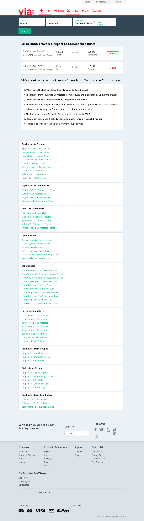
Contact (78, 451)
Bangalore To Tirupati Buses (35, 152)
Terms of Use (98, 458)
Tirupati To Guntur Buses (34, 360)
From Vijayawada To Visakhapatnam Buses (42, 274)
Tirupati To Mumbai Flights (34, 372)
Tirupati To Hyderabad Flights (36, 383)
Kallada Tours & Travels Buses (36, 240)
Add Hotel (23, 477)
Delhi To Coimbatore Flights (35, 213)
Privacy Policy (98, 455)
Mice (46, 465)
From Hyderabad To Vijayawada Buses (40, 270)
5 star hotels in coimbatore (35, 330)
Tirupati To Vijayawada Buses (36, 356)
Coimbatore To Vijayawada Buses (38, 406)
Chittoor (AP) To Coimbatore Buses (38, 190)
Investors (22, 462)
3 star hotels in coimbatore (35, 322)
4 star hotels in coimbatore (35, 326)
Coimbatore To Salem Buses (35, 403)
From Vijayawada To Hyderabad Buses (40, 281)
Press (21, 458)
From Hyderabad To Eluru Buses (37, 285)
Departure (79, 20)
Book (113, 53)
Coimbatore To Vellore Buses (36, 399)
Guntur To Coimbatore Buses (36, 193)
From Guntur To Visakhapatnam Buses (40, 303)
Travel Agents (25, 481)
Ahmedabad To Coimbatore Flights (38, 227)
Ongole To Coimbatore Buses (36, 197)
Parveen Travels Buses (32, 247)
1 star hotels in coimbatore (35, 315)
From (22, 20)
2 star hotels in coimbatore (35, 319)
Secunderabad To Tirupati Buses (37, 167)
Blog (77, 455)
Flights (47, 451)
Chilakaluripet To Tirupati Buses (37, 159)
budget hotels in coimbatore (35, 333)
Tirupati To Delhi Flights (33, 380)
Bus (46, 462)
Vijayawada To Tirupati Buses (36, 148)
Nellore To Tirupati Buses (34, 174)
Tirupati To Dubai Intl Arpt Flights (37, 376)
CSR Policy (97, 451)
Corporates (23, 484)
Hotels (47, 455)
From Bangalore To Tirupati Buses (38, 299)
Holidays (48, 458)
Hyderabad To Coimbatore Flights (38, 220)
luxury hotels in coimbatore (35, 341)
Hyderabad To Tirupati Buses (35, 156)
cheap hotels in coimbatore (35, 337)
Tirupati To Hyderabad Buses (35, 353)
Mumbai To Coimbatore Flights (36, 216)
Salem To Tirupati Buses (33, 170)
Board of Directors (27, 455)
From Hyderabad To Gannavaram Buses (41, 296)
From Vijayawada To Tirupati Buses (38, 288)
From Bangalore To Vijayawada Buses (40, 292)
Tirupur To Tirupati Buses (34, 177)
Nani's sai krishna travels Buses (36, 258)
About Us (22, 451)
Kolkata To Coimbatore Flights (36, 224)
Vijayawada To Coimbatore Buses (38, 201)
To (48, 20)
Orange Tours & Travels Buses (36, 251)
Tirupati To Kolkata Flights (34, 387)
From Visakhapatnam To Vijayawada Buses (42, 277)
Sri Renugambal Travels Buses (36, 243)
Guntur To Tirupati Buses (34, 163)
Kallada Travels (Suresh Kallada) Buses (40, 254)
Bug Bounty (97, 462)
